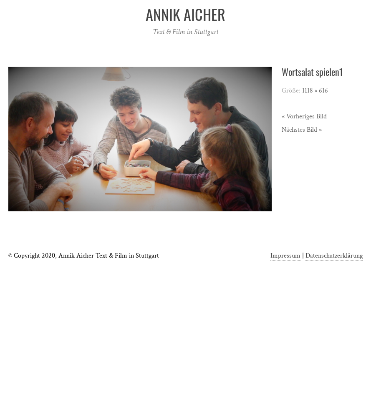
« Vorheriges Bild (304, 116)
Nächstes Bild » (302, 129)
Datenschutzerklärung (334, 255)
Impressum (285, 255)
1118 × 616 (315, 90)
